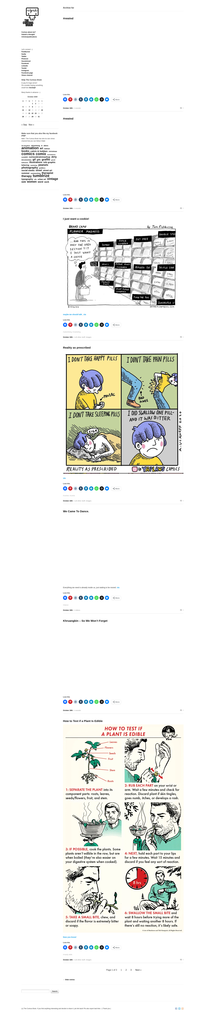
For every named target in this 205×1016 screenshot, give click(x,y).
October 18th (68, 108)
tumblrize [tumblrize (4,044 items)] (41, 176)
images (88, 337)
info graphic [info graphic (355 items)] (49, 162)
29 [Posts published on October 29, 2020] (32, 117)
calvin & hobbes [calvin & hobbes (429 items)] (39, 151)
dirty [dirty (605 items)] (54, 157)
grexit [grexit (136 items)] (53, 160)
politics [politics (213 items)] (42, 168)
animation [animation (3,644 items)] (30, 148)
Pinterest (24, 59)
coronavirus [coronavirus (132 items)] (51, 154)
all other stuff (80, 337)
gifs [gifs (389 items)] (39, 160)
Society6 (32, 88)
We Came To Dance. (76, 511)
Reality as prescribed (77, 347)
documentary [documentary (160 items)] (26, 160)
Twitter (23, 56)
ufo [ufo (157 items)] (35, 179)
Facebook (25, 63)
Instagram (25, 70)
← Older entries (69, 980)
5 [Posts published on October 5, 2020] (23, 107)
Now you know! (69, 937)
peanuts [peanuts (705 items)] (43, 165)
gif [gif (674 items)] (34, 159)
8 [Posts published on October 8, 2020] (32, 107)
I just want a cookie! (76, 218)
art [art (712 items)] (41, 148)
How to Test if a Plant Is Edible (83, 720)
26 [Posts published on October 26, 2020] (23, 117)
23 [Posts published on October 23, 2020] (35, 113)
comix (73, 496)
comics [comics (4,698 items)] (28, 154)
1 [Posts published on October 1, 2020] (32, 104)
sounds (78, 108)
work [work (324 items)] (46, 182)
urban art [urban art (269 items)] (42, 179)
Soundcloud (25, 61)
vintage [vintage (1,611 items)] (52, 179)
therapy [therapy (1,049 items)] (26, 176)
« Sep (24, 125)
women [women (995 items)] (32, 182)
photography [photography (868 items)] (29, 167)
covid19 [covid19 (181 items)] (24, 157)
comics (66, 496)
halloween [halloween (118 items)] (24, 162)
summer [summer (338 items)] (25, 173)
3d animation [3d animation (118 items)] (25, 145)
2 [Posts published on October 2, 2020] (35, 104)
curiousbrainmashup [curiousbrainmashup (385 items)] (39, 157)
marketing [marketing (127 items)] (33, 165)
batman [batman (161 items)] (47, 149)
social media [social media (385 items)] (28, 170)
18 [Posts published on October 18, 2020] (42, 110)
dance (66, 605)
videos (77, 610)
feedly (23, 54)
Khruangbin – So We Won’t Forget (85, 620)
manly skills (68, 955)
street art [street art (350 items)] (47, 170)
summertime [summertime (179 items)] (36, 173)
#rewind (68, 18)
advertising (68, 332)
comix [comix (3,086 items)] (41, 154)
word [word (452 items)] (40, 182)
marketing (77, 332)
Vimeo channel (26, 75)
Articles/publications (29, 37)
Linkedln (24, 66)
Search (54, 991)
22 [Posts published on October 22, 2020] (32, 113)
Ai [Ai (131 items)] (41, 145)
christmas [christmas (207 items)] (53, 151)
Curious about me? (28, 32)
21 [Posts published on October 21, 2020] (29, 113)
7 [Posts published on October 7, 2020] (29, 107)
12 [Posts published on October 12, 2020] (23, 110)
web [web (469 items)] (23, 182)
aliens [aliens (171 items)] (46, 146)
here (23, 139)
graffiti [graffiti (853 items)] (46, 159)
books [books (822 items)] (25, 151)
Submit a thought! (28, 34)
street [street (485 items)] (39, 170)
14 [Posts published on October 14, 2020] (29, 110)
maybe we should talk (72, 314)
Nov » (31, 125)
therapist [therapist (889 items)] (47, 173)
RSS (182, 1008)
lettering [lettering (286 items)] (25, 165)
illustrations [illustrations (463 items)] (35, 162)
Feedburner (25, 52)
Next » (138, 970)
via (84, 314)
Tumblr (24, 68)
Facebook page (27, 73)
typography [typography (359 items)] (27, 179)
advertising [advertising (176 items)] (35, 146)
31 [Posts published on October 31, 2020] (39, 117)
